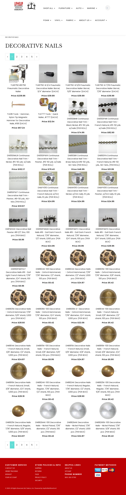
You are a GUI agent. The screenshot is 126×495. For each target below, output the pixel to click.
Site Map (68, 471)
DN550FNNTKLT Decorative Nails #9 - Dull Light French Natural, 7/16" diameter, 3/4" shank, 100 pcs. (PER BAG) (18, 275)
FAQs (37, 474)
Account (101, 20)
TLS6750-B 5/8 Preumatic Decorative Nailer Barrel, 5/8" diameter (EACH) (77, 88)
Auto (80, 8)
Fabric (70, 20)
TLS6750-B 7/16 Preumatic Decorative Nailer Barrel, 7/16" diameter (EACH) (108, 88)
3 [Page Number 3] (22, 56)
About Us (85, 20)
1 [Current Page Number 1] (13, 57)
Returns (38, 471)
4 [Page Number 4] (27, 56)
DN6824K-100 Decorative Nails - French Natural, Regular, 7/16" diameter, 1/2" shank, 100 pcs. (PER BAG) (48, 388)
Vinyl (59, 20)
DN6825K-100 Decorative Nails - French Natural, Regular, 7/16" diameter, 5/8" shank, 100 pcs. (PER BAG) (108, 388)
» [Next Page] (37, 57)
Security (38, 480)
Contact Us (10, 468)
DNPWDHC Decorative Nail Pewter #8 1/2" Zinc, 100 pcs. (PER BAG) (18, 232)
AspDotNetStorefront (49, 488)
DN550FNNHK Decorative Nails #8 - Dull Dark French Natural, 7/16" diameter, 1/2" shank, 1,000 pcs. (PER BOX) (48, 235)
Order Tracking (11, 471)
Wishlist (8, 474)
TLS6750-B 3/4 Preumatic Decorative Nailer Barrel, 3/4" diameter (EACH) (48, 88)
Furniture (65, 8)
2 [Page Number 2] (17, 56)
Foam (47, 20)
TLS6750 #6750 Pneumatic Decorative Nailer (18, 88)
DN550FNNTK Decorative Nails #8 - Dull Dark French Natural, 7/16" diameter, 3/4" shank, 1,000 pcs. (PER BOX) (108, 235)
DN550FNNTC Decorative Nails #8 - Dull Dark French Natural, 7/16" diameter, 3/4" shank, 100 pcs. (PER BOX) (78, 235)
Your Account (11, 477)
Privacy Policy (41, 477)
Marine (92, 8)
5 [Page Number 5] (32, 56)
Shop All (49, 8)
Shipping (38, 468)
